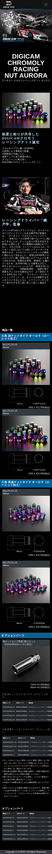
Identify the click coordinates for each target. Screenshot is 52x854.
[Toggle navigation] (46, 4)
